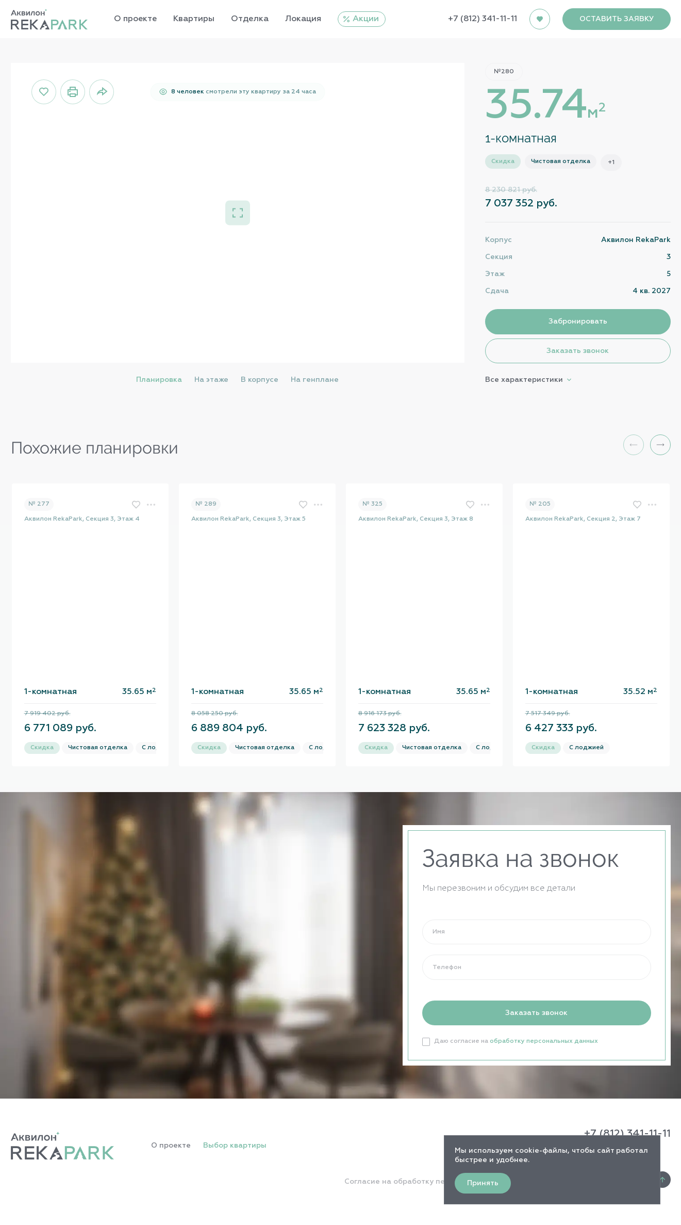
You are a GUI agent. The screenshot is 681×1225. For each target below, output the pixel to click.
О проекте (171, 1145)
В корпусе (259, 379)
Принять (483, 1183)
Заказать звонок (577, 350)
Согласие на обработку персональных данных (433, 1181)
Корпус (498, 240)
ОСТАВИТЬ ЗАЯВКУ (616, 19)
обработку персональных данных (544, 1041)
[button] (660, 444)
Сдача (497, 291)
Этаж (495, 274)
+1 (611, 162)
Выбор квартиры (235, 1145)
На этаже (211, 379)
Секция (498, 257)
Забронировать (578, 321)
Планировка (159, 379)
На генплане (315, 379)
